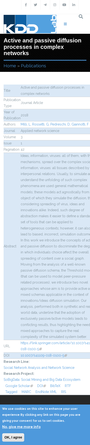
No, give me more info (21, 427)
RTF (68, 386)
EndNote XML (46, 392)
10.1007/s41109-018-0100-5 (44, 355)
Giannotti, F (80, 124)
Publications (33, 65)
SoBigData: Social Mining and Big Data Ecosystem (42, 380)
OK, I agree (13, 437)
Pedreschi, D (60, 124)
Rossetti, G (40, 124)
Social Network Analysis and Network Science (39, 368)
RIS (63, 392)
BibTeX (55, 386)
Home (10, 65)
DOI (41, 386)
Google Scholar (19, 386)
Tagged (11, 392)
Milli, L (25, 124)
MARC (26, 392)
